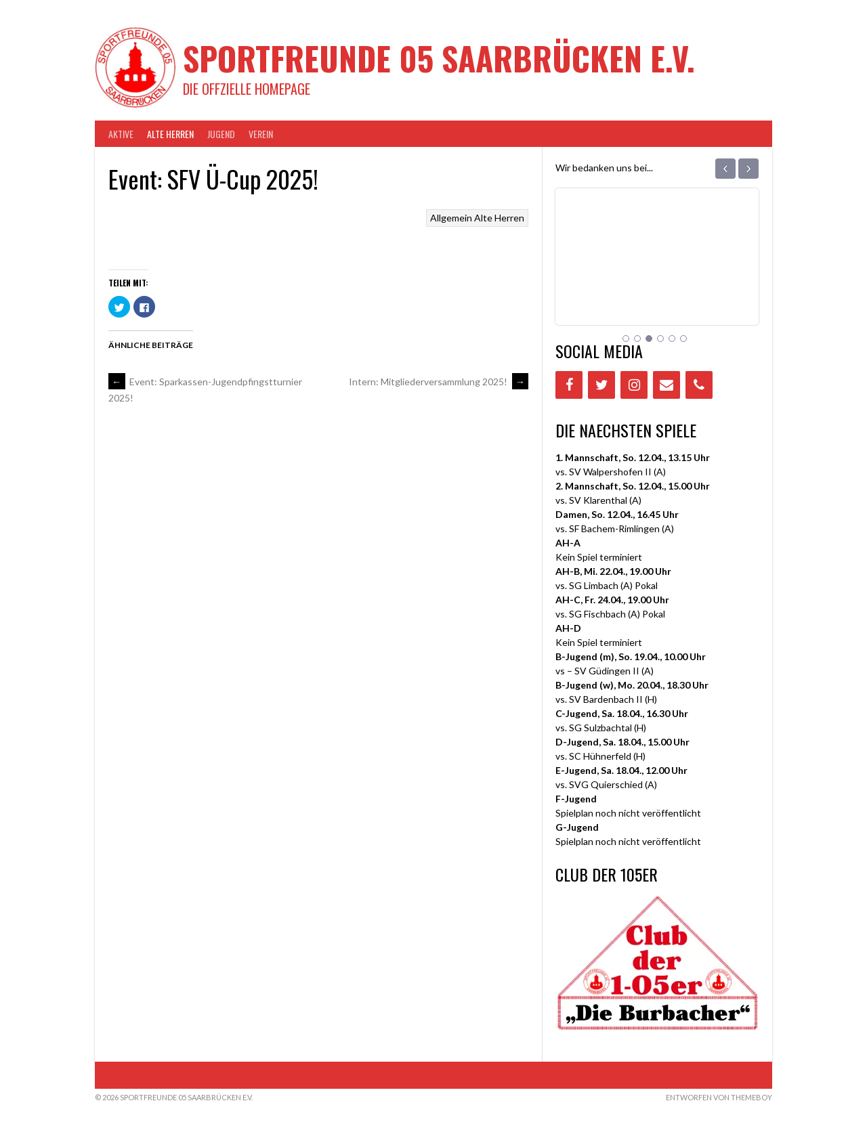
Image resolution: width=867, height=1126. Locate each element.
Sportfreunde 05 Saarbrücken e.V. (439, 58)
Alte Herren (170, 134)
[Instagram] (634, 385)
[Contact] (666, 385)
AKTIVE (120, 134)
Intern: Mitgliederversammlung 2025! (438, 381)
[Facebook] (569, 385)
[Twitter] (601, 385)
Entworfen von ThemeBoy (719, 1097)
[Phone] (699, 385)
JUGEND (221, 134)
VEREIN (261, 134)
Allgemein (451, 217)
